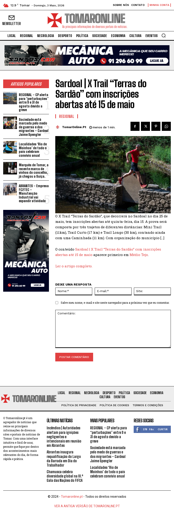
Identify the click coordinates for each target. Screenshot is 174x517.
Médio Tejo (139, 254)
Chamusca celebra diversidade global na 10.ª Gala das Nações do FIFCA (65, 476)
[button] (163, 35)
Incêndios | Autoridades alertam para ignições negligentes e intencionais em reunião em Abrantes (64, 436)
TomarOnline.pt (74, 127)
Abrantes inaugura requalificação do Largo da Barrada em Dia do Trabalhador (64, 458)
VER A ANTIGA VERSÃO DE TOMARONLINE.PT (87, 506)
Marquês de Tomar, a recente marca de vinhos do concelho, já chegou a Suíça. (33, 170)
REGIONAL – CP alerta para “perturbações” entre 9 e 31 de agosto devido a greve (33, 102)
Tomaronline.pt (72, 496)
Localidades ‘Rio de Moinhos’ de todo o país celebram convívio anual (33, 149)
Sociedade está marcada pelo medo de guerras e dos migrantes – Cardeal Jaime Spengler (33, 127)
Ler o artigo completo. (73, 266)
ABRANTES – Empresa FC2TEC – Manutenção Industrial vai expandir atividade (34, 193)
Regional (66, 116)
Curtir (163, 429)
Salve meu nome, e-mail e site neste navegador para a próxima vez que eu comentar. (115, 302)
